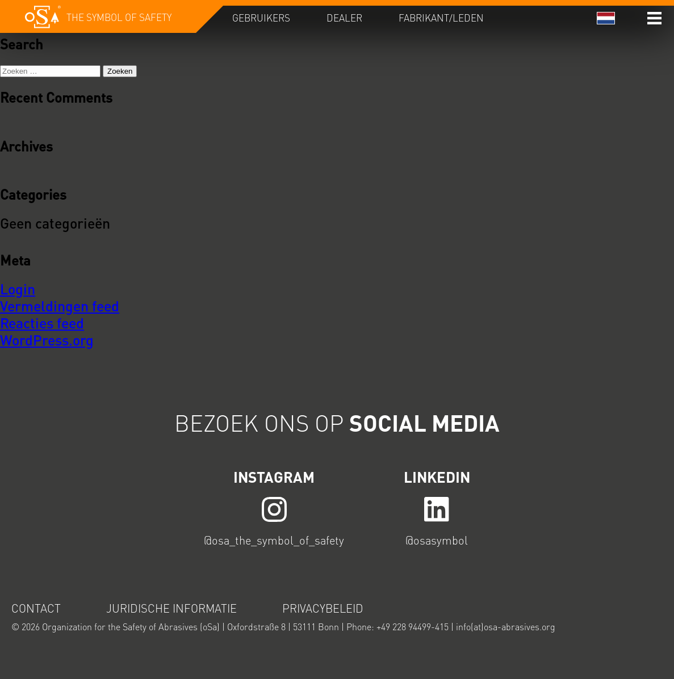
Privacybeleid (322, 608)
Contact (36, 608)
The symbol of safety (118, 17)
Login (17, 289)
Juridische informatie (171, 608)
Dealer (344, 17)
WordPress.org (47, 340)
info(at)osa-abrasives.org (505, 626)
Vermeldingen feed (59, 306)
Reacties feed (42, 323)
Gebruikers (261, 17)
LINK (274, 509)
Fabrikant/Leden (441, 17)
